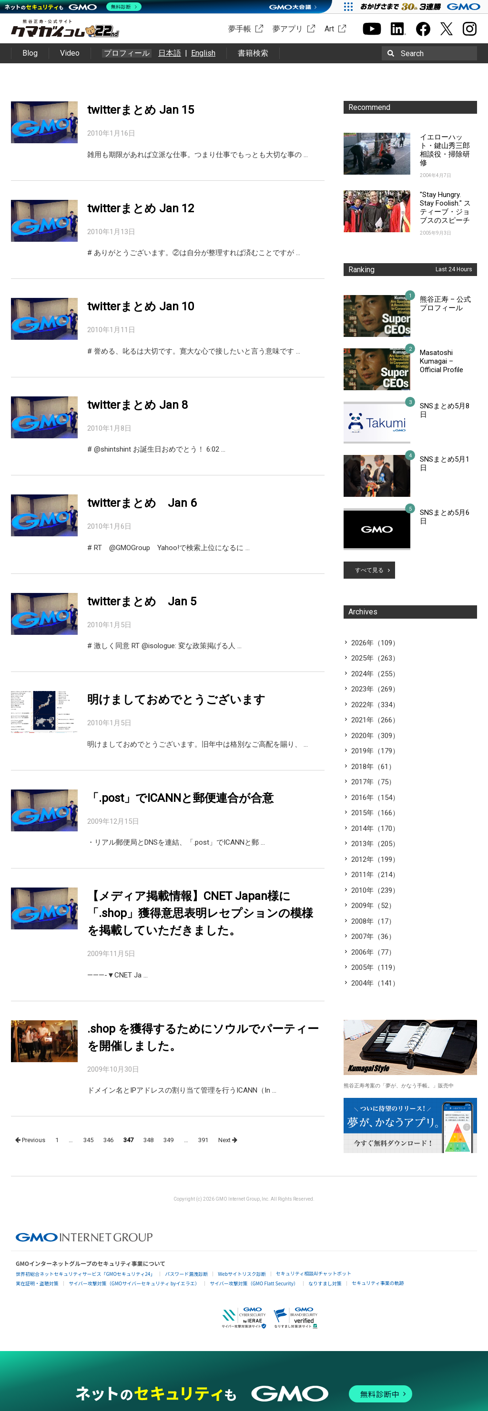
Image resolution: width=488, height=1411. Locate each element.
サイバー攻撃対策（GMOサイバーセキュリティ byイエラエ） (134, 1283)
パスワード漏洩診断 (186, 1273)
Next (227, 1140)
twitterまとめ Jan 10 (140, 306)
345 (88, 1140)
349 (168, 1140)
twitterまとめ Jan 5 (141, 601)
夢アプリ (288, 28)
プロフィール (127, 53)
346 (108, 1140)
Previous (30, 1140)
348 (148, 1140)
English (203, 53)
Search (412, 53)
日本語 (169, 53)
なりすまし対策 (325, 1283)
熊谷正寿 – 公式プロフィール (445, 303)
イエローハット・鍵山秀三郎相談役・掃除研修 (445, 150)
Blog (30, 53)
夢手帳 (239, 28)
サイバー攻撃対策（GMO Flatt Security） (254, 1283)
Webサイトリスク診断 (242, 1273)
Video (70, 53)
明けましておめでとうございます (176, 699)
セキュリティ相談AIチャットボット (313, 1273)
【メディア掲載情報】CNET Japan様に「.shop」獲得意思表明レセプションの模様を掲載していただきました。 (200, 913)
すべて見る (369, 570)
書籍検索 (253, 53)
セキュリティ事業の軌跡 (378, 1282)
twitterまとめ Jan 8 (137, 405)
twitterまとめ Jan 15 (140, 110)
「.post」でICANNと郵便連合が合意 (180, 798)
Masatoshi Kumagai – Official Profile (441, 361)
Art (329, 28)
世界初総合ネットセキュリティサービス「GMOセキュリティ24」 (85, 1273)
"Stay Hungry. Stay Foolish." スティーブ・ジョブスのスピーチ (445, 207)
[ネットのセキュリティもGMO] (73, 6)
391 (203, 1140)
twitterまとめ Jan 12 (140, 208)
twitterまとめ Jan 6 (141, 503)
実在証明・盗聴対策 (37, 1283)
